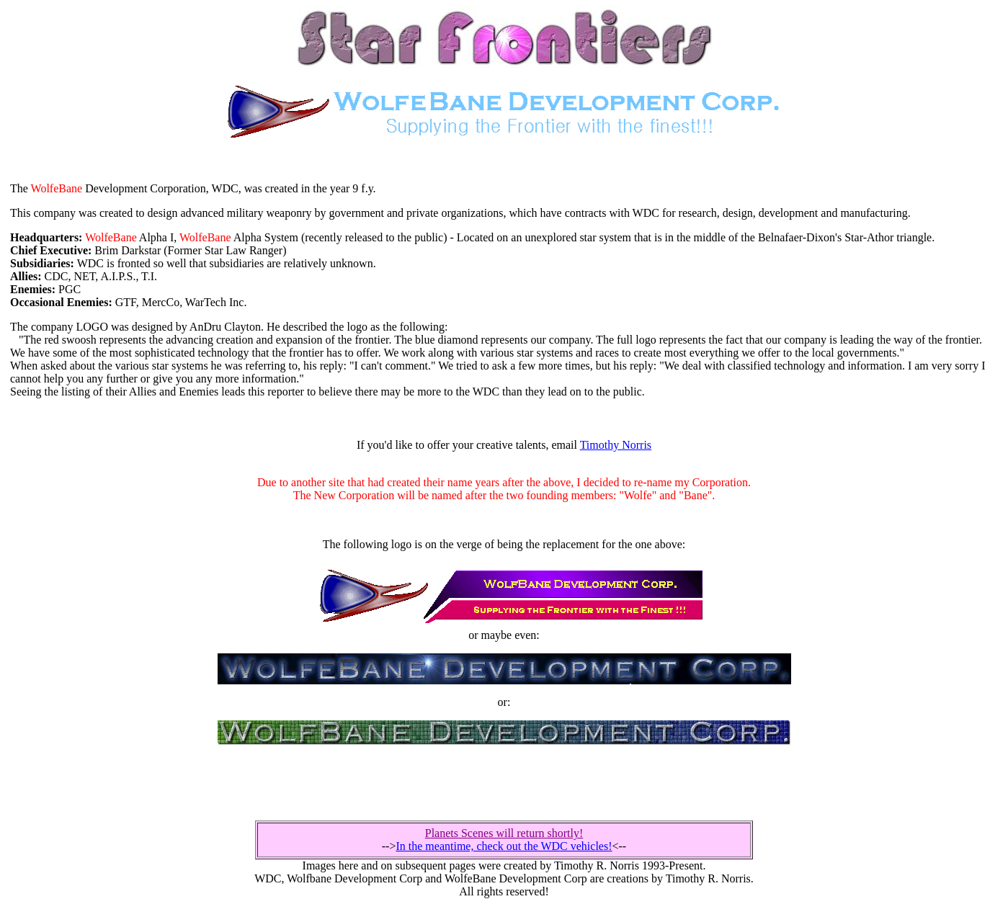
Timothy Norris (615, 445)
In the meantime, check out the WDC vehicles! (504, 846)
